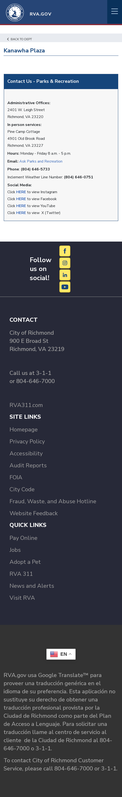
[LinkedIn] (65, 275)
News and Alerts (32, 586)
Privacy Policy (27, 441)
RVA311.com (26, 405)
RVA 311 (21, 574)
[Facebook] (65, 251)
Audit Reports (28, 465)
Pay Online (23, 538)
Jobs (15, 550)
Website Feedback (34, 513)
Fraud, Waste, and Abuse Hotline (53, 501)
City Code (22, 489)
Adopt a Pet (25, 562)
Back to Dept (19, 39)
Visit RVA (22, 598)
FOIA (16, 477)
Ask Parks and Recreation (40, 161)
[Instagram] (65, 263)
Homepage (24, 429)
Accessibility (26, 453)
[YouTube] (65, 287)
